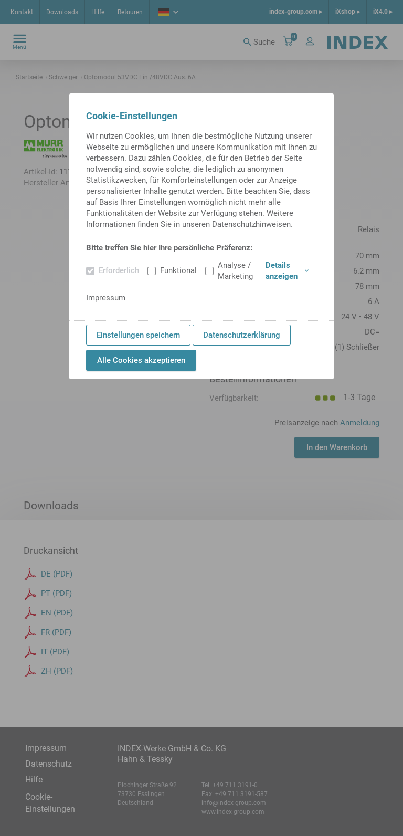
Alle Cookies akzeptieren (141, 360)
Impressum (105, 297)
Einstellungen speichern (138, 335)
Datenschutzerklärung (241, 335)
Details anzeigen (287, 270)
